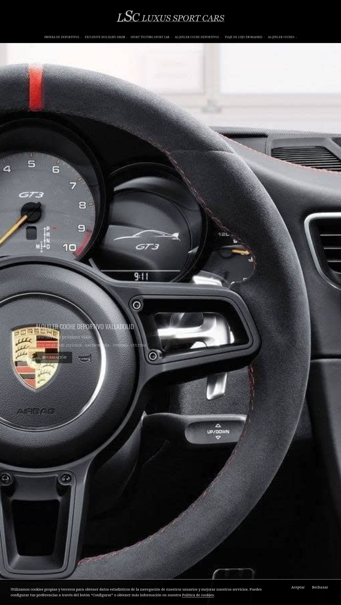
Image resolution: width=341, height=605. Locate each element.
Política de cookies (198, 595)
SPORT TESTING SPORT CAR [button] (151, 37)
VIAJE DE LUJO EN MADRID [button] (245, 37)
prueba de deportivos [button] (63, 37)
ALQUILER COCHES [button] (282, 37)
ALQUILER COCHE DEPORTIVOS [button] (198, 37)
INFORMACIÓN (54, 357)
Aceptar (298, 587)
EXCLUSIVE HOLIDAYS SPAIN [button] (106, 37)
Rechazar (320, 587)
